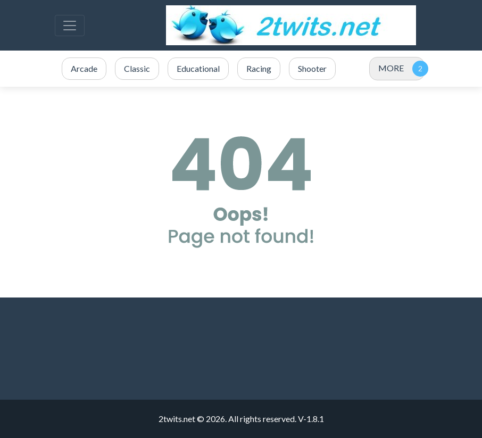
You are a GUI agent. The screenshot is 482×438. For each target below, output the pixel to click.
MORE (391, 68)
